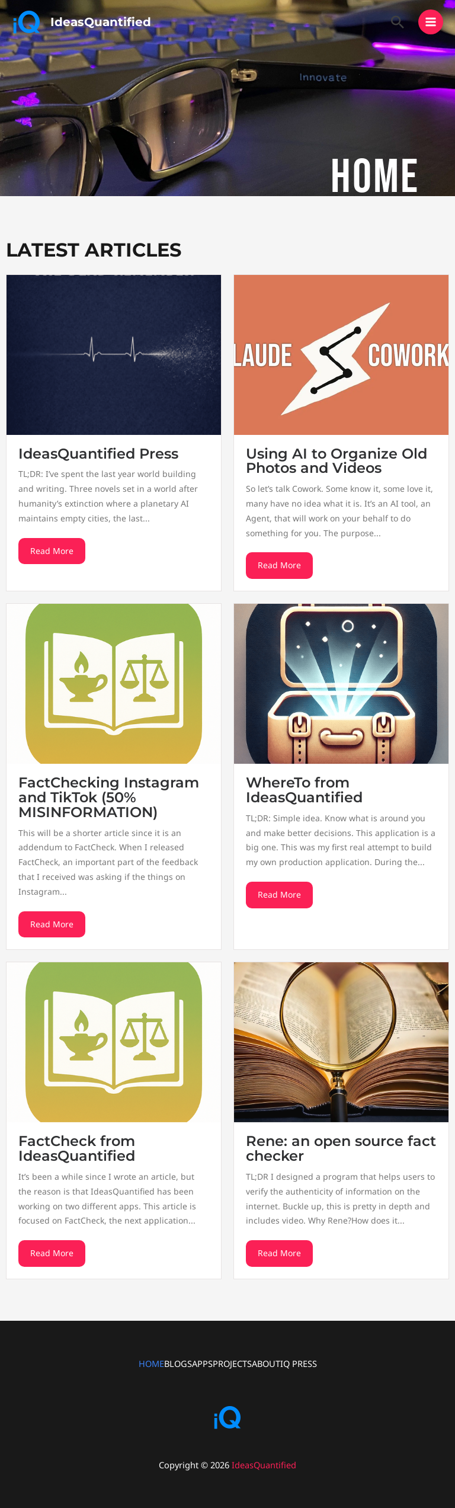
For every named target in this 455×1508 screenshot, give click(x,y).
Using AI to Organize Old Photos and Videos (336, 461)
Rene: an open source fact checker (341, 1148)
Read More (51, 550)
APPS (202, 1363)
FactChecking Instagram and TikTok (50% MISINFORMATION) (108, 797)
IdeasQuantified (100, 22)
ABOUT (266, 1363)
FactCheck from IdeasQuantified (76, 1148)
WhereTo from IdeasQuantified (304, 790)
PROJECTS (232, 1363)
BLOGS (178, 1363)
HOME (151, 1363)
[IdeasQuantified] (26, 22)
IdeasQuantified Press (98, 453)
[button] (397, 22)
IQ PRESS (298, 1363)
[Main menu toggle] (430, 21)
